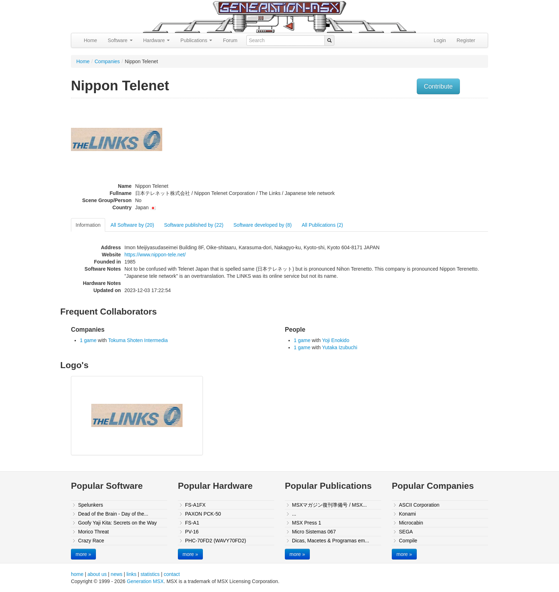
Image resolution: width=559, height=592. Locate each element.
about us (97, 574)
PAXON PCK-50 (203, 514)
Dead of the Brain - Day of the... (113, 514)
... (294, 514)
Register (466, 40)
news (117, 574)
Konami (407, 514)
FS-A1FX (195, 505)
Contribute (438, 86)
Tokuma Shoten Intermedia (138, 340)
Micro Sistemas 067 (314, 532)
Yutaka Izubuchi (339, 347)
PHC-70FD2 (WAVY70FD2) (215, 540)
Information (88, 225)
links (132, 574)
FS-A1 (192, 523)
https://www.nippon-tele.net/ (155, 254)
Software (120, 40)
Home (90, 40)
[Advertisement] (416, 152)
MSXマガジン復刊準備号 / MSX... (329, 505)
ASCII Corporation (419, 505)
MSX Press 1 (306, 523)
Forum (230, 40)
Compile (408, 540)
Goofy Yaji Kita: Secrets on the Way (117, 523)
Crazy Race (91, 540)
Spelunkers (90, 505)
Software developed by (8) (263, 225)
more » (83, 554)
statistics (150, 574)
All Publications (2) (322, 225)
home (77, 574)
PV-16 (192, 532)
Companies (107, 61)
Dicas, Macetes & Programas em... (330, 540)
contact (172, 574)
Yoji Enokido (335, 340)
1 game (88, 340)
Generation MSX (145, 581)
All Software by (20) (132, 225)
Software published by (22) (194, 225)
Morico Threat (93, 532)
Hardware (156, 40)
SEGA (406, 532)
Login (440, 40)
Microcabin (411, 523)
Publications (196, 40)
